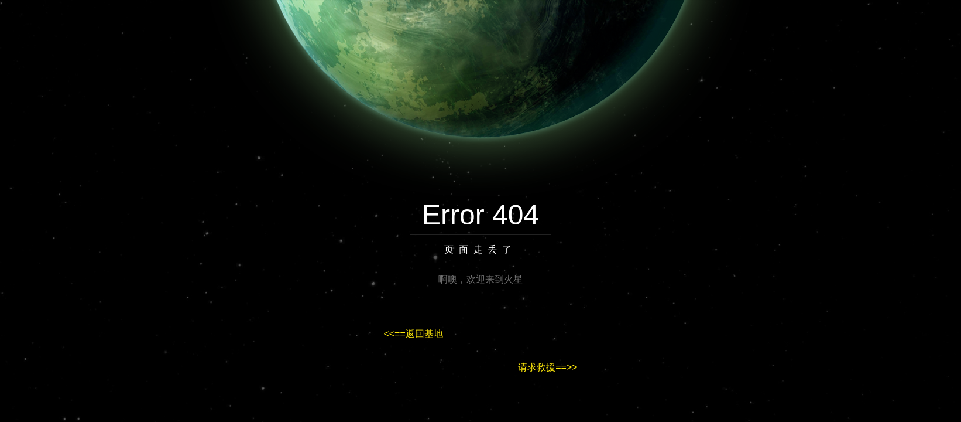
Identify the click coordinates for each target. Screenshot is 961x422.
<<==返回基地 (412, 334)
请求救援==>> (547, 367)
